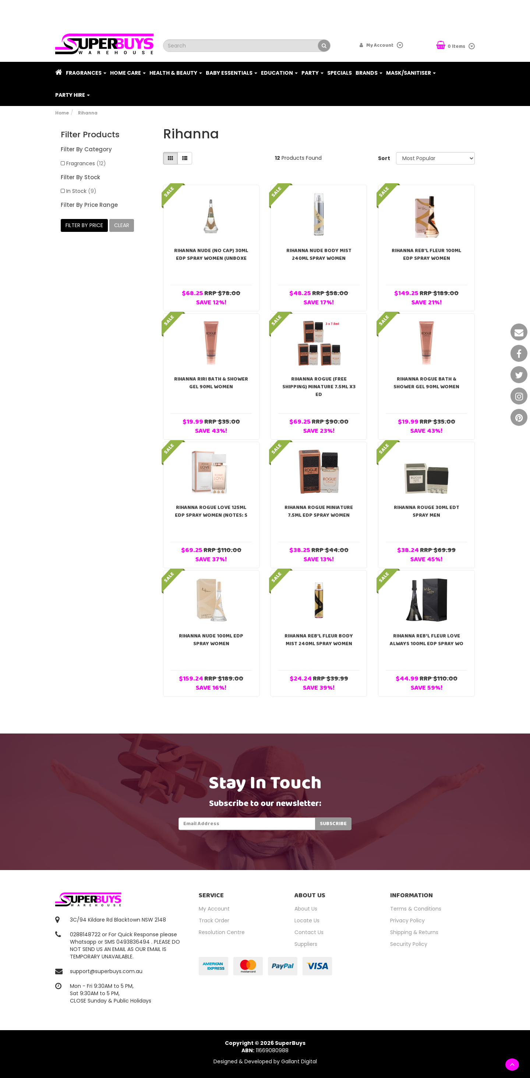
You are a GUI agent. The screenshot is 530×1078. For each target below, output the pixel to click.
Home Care (128, 73)
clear (121, 225)
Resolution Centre (222, 932)
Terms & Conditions (415, 908)
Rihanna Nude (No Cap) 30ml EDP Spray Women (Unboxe (211, 254)
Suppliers (305, 944)
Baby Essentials (231, 73)
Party (312, 73)
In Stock (81, 191)
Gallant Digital (299, 1061)
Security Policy (408, 944)
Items (451, 46)
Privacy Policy (407, 920)
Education (279, 73)
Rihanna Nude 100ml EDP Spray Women (211, 640)
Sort (384, 158)
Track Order (214, 920)
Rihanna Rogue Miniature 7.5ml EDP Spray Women (319, 511)
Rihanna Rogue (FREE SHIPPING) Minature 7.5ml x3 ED (319, 387)
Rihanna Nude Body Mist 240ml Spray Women (318, 254)
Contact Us (309, 932)
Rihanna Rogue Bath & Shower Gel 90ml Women (426, 383)
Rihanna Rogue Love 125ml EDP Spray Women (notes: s (211, 511)
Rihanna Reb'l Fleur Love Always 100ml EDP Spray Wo (426, 640)
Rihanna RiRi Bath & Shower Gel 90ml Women (211, 383)
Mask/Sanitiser (411, 73)
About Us (305, 908)
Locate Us (306, 920)
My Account (214, 908)
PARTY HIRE (72, 95)
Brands (369, 73)
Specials (339, 73)
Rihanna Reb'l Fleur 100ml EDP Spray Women (426, 254)
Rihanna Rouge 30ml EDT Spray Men (426, 511)
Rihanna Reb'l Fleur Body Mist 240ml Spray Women (319, 640)
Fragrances (86, 73)
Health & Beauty (175, 73)
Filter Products (90, 134)
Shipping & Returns (414, 932)
